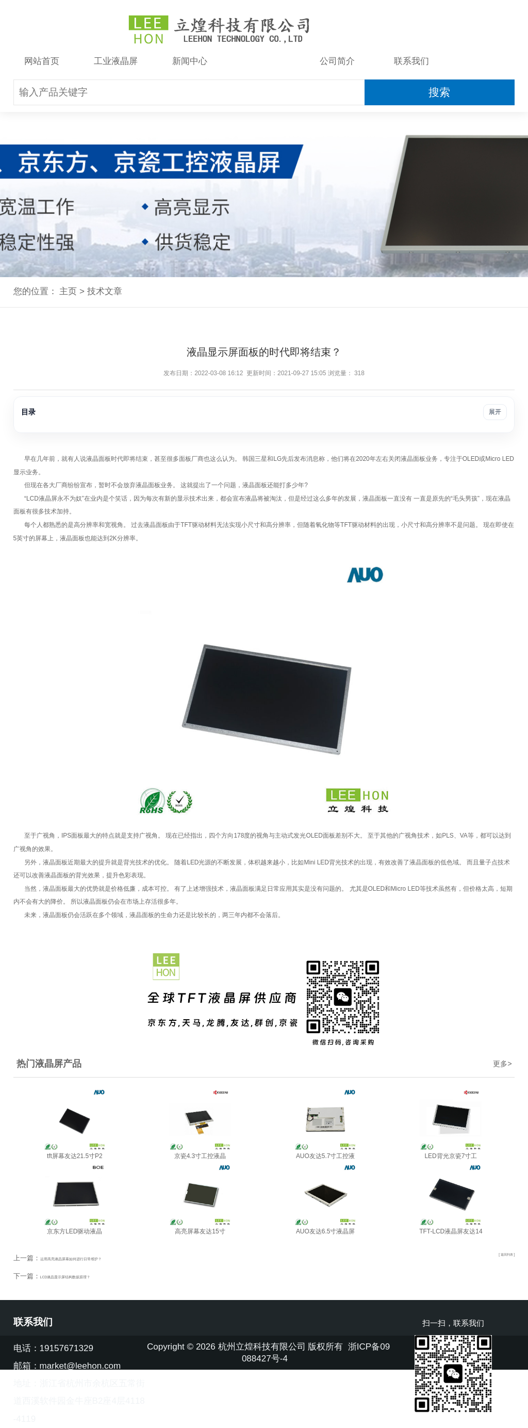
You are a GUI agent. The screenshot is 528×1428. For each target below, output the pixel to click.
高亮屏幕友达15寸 (200, 1231)
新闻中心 (189, 61)
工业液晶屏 (116, 61)
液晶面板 (98, 458)
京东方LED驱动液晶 (74, 1231)
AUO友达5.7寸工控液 (325, 1156)
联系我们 (411, 61)
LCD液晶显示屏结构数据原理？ (87, 1276)
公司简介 (337, 61)
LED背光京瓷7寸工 (450, 1156)
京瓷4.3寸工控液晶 (200, 1156)
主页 (68, 291)
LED (473, 458)
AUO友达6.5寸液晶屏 (325, 1231)
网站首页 (41, 61)
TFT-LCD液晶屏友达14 (450, 1231)
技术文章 (263, 61)
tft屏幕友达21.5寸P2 (75, 1156)
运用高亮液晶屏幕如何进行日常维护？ (97, 1258)
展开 (495, 411)
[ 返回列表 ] (499, 1257)
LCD (32, 498)
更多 (502, 1064)
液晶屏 (48, 498)
